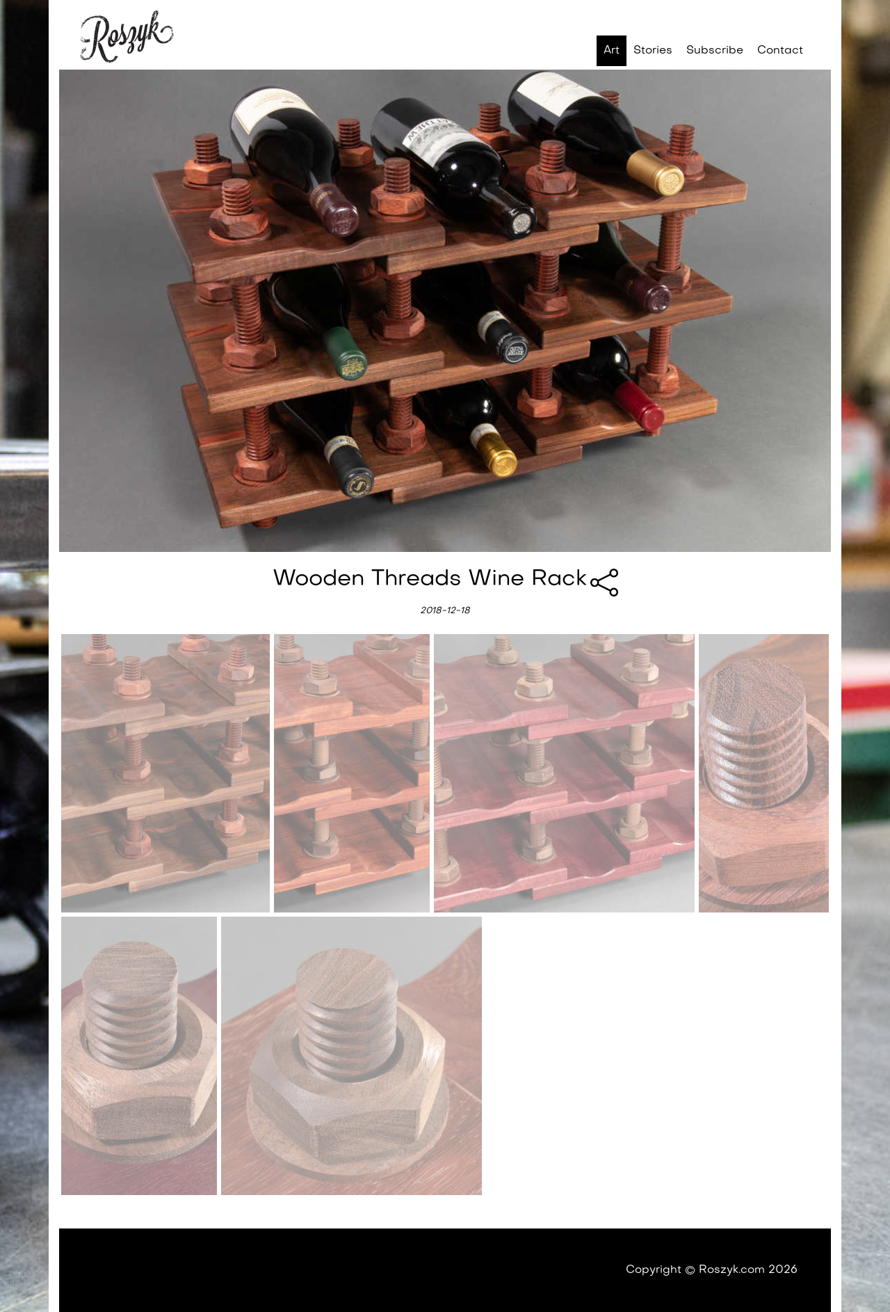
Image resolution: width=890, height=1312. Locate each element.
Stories (652, 50)
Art (612, 50)
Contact (780, 50)
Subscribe (714, 50)
